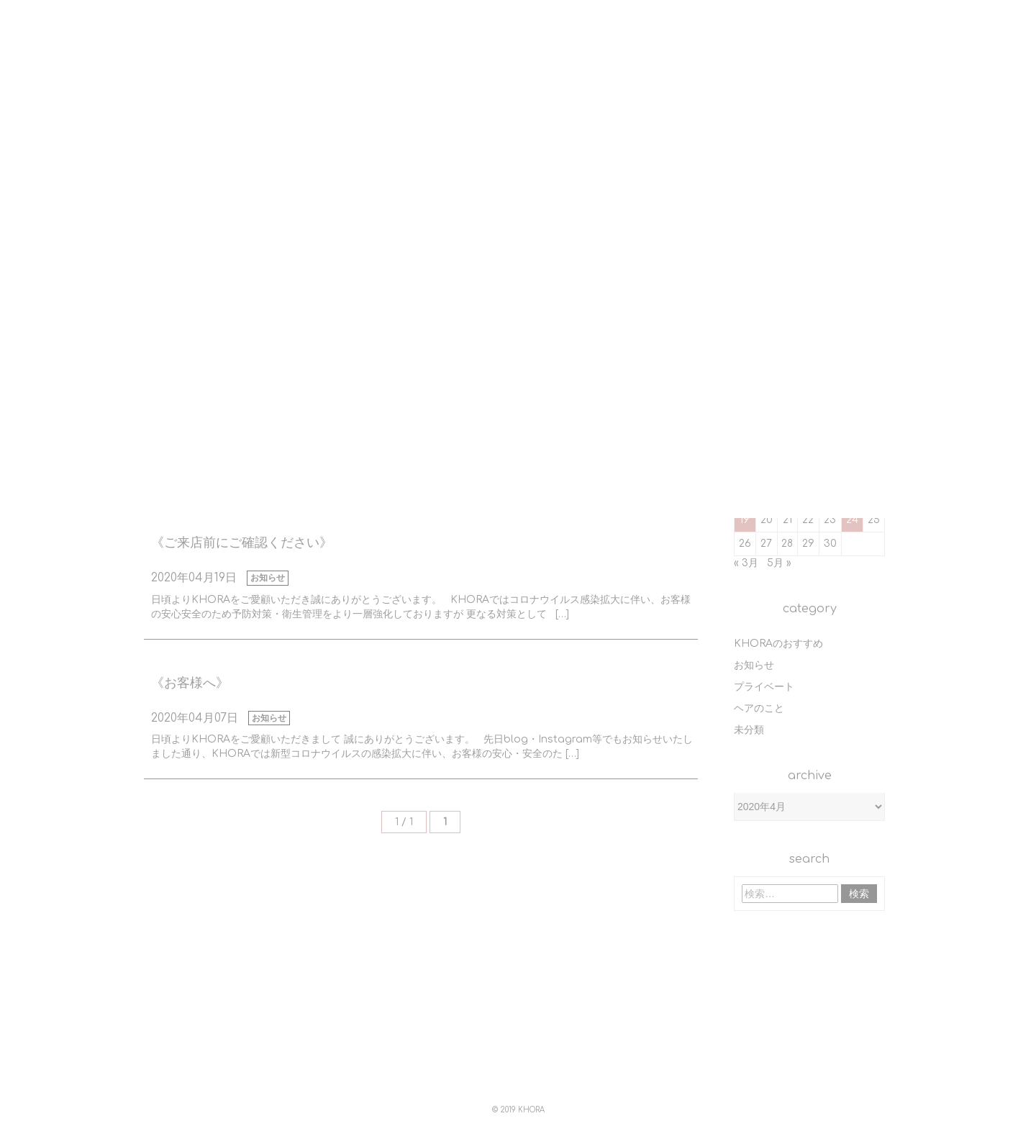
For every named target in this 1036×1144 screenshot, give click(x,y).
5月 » (779, 563)
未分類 (749, 730)
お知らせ (267, 578)
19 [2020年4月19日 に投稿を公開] (745, 519)
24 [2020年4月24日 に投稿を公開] (852, 519)
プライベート (764, 686)
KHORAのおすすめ (778, 643)
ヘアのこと (759, 708)
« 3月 (746, 563)
